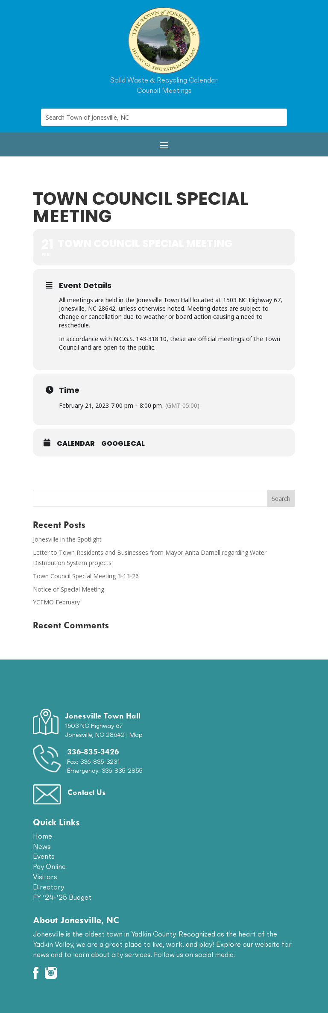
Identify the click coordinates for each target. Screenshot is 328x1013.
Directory (48, 887)
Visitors (45, 876)
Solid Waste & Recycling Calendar (164, 80)
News (42, 846)
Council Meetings (164, 90)
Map (136, 735)
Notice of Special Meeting (68, 589)
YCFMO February (56, 602)
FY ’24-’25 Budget (62, 897)
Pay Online (49, 866)
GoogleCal (123, 443)
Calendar (76, 443)
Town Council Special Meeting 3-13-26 (86, 576)
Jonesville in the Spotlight (67, 539)
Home (42, 836)
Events (44, 856)
